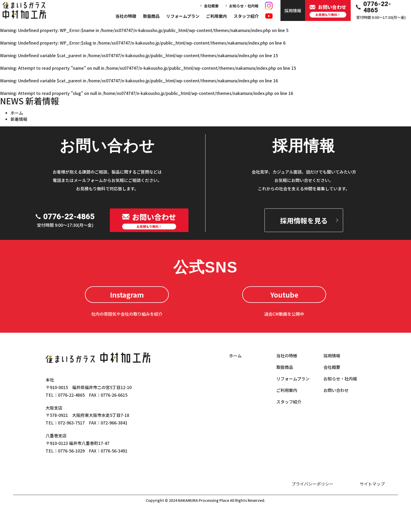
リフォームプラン (182, 16)
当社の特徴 (125, 16)
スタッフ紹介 (246, 16)
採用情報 (331, 355)
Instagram (127, 294)
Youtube (284, 294)
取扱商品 (151, 16)
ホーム (16, 113)
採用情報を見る (304, 220)
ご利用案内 (216, 16)
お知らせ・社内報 (243, 5)
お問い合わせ (336, 390)
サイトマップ (372, 484)
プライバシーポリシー (312, 484)
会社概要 (211, 5)
